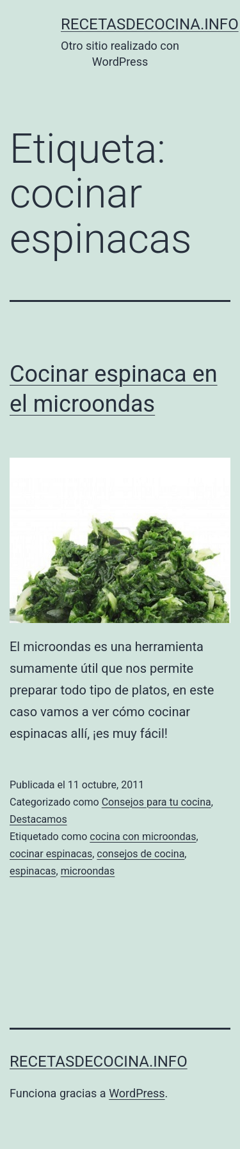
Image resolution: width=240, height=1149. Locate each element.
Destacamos (38, 819)
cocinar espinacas (51, 854)
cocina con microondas (143, 836)
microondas (88, 871)
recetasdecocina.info (150, 24)
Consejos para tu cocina (156, 802)
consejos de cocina (140, 854)
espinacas (33, 871)
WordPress (136, 1093)
